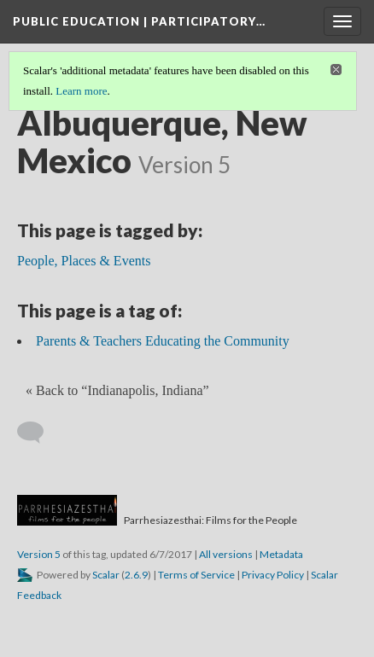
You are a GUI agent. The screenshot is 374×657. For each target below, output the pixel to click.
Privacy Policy (273, 574)
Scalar (106, 574)
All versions (226, 554)
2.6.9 (136, 574)
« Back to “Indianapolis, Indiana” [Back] (117, 390)
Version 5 (39, 554)
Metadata (281, 554)
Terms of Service (196, 574)
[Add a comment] (38, 433)
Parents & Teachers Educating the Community (162, 341)
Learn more (81, 90)
